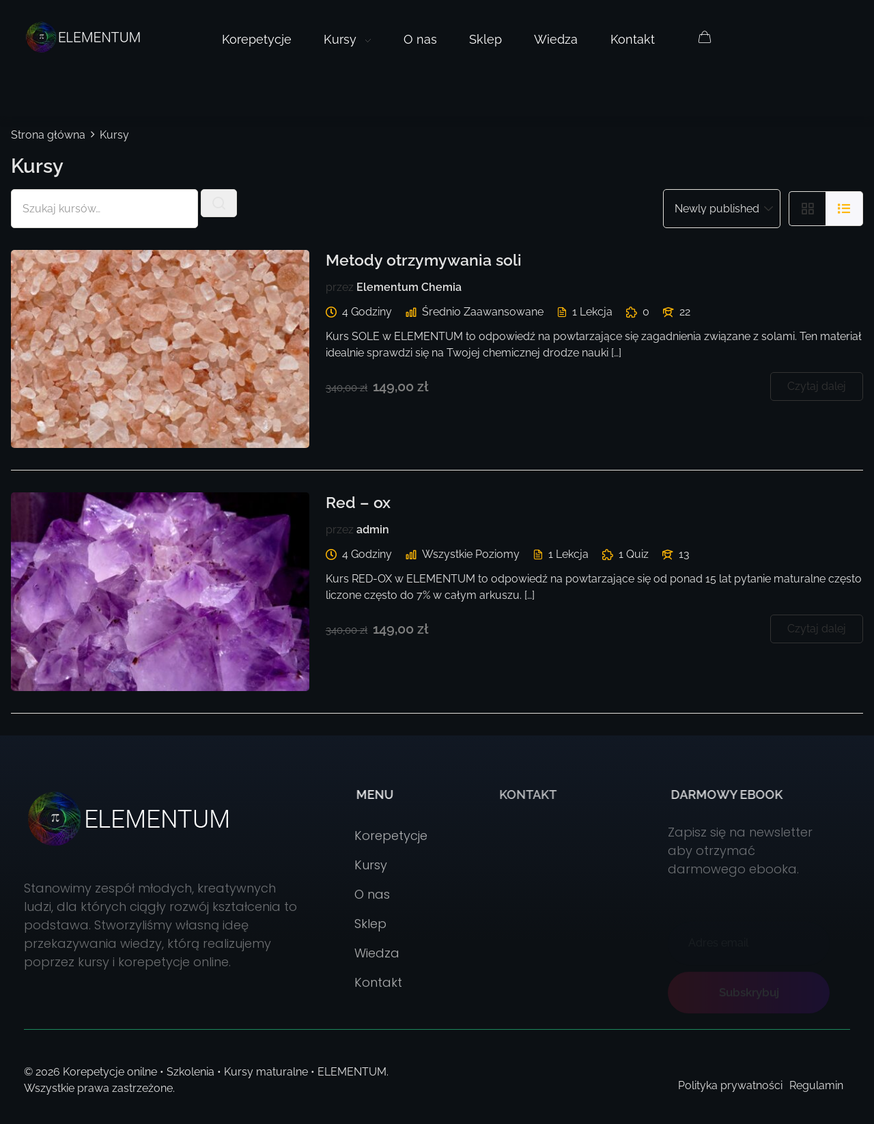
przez (340, 287)
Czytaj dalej (816, 386)
